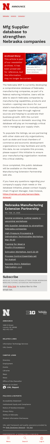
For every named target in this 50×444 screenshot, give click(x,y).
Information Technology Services (15, 344)
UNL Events (7, 347)
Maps (5, 374)
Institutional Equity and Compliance (17, 404)
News (5, 378)
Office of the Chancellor (12, 381)
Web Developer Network (15, 427)
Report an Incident (11, 386)
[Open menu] (8, 439)
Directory (6, 360)
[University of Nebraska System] (42, 312)
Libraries (6, 371)
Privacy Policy (8, 411)
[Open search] (25, 439)
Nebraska (6, 16)
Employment (8, 364)
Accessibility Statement (12, 401)
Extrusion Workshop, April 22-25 (21, 251)
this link (12, 286)
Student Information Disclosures (15, 418)
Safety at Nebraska (10, 415)
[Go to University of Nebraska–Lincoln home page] (6, 6)
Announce (18, 6)
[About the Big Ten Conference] (30, 312)
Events (5, 367)
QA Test (30, 427)
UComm (13, 16)
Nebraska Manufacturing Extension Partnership (24, 207)
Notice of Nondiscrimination (14, 408)
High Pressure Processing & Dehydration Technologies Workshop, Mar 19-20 (24, 236)
